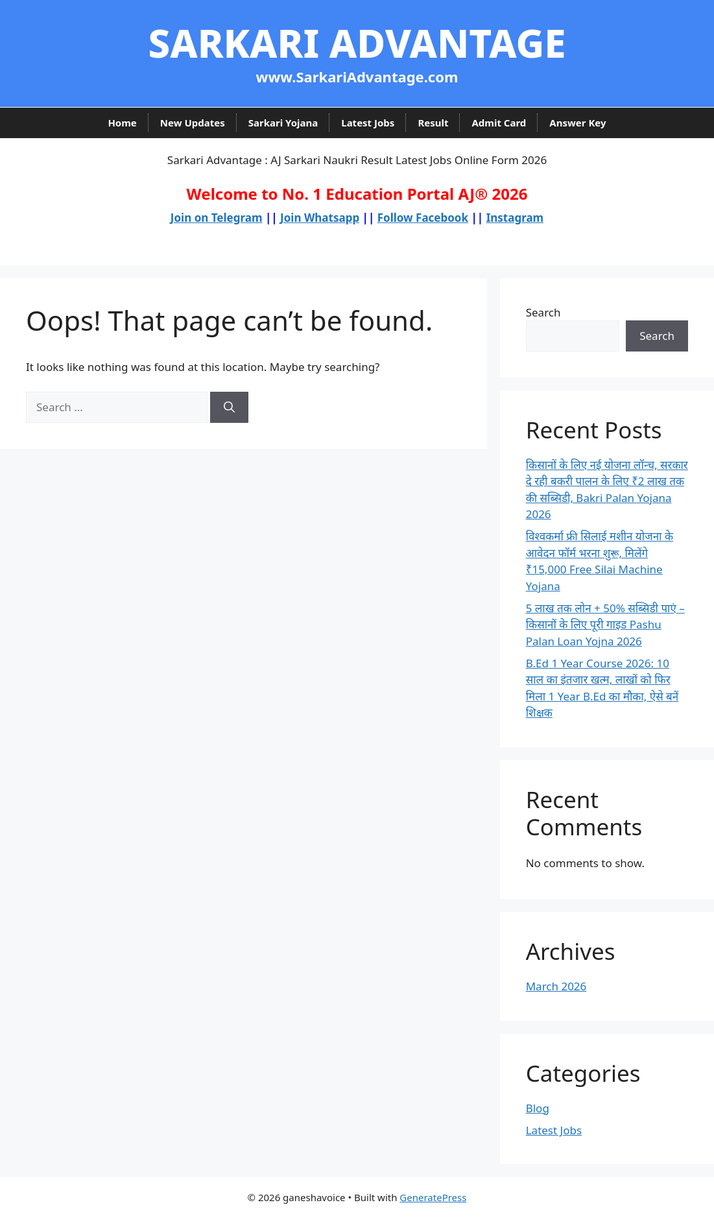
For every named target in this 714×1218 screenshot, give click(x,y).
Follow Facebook (422, 217)
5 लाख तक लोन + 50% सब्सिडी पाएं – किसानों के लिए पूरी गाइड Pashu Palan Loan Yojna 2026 (605, 625)
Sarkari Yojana (283, 122)
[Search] (229, 407)
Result (433, 122)
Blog (537, 1108)
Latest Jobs (367, 122)
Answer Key (577, 122)
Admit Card (498, 122)
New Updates (192, 122)
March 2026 (556, 986)
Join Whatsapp (319, 217)
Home (122, 122)
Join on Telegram (217, 217)
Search (543, 312)
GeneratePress (432, 1197)
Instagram (515, 217)
